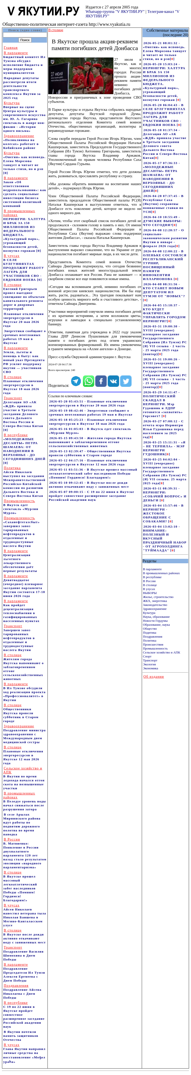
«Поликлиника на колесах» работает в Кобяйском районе (21, 142)
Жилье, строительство (158, 597)
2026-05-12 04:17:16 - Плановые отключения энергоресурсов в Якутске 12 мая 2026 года (88, 462)
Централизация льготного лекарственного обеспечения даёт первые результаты (20, 561)
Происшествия (153, 644)
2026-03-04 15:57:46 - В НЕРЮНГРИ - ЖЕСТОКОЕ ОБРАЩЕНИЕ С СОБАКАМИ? (163, 513)
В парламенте (152, 569)
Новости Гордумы (155, 620)
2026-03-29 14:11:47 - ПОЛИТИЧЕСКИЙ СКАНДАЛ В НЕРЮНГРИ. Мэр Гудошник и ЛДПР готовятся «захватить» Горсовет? (163, 404)
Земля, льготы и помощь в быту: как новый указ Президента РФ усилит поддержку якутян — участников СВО (24, 360)
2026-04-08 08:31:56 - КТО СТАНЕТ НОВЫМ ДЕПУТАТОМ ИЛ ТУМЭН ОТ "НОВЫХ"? (164, 290)
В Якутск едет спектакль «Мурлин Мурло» (20, 507)
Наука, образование (156, 617)
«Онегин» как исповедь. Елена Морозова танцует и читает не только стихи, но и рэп (24, 161)
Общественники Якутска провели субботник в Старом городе (21, 713)
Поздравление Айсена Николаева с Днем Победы (22, 991)
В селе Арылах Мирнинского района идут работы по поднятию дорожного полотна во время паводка (22, 824)
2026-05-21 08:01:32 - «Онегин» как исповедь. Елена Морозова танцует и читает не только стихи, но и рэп (165, 51)
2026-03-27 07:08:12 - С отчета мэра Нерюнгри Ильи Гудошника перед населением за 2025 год (163, 429)
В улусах (149, 589)
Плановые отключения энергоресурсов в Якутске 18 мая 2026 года (23, 385)
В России (149, 581)
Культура (149, 613)
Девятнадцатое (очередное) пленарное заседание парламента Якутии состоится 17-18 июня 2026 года (24, 586)
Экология (149, 664)
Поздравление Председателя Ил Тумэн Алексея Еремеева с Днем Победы (24, 972)
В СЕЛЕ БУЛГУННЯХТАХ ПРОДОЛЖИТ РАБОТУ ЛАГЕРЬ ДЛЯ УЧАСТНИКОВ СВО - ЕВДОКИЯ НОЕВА (23, 268)
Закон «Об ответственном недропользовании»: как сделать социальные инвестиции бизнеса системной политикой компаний (24, 192)
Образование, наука (156, 624)
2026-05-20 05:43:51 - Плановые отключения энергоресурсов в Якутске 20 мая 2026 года (88, 403)
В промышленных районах (161, 573)
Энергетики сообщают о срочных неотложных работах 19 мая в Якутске (24, 337)
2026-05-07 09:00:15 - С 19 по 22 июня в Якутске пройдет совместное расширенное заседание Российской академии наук (91, 496)
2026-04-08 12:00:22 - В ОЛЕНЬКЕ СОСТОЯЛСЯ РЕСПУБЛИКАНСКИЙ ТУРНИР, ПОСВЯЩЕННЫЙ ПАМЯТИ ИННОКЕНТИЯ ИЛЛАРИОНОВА (165, 265)
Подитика (149, 632)
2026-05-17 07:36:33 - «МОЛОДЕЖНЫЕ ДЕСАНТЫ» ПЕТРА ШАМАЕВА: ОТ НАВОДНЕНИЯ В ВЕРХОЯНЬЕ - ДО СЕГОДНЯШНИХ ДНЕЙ (161, 177)
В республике (152, 577)
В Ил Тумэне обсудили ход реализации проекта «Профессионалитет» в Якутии (24, 692)
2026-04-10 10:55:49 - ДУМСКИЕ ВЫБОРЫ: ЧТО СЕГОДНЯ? (162, 221)
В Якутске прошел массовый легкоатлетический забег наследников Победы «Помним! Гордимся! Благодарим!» (20, 886)
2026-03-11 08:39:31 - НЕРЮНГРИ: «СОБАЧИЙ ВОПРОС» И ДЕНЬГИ (165, 494)
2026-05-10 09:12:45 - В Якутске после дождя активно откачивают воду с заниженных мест (89, 484)
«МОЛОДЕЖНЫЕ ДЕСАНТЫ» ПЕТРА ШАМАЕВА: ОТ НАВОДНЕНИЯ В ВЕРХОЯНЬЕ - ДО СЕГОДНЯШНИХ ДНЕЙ (24, 447)
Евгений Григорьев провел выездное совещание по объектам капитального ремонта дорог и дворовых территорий (24, 297)
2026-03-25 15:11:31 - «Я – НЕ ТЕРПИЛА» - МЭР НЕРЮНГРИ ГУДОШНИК (164, 448)
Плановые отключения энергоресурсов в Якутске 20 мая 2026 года (23, 320)
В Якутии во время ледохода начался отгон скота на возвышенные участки (24, 778)
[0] (5, 173)
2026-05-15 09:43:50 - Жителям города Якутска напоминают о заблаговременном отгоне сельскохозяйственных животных (90, 442)
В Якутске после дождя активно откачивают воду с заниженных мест (24, 936)
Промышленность (155, 648)
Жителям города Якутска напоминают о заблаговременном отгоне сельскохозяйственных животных (23, 667)
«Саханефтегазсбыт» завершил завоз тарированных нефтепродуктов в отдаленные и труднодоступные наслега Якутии (21, 532)
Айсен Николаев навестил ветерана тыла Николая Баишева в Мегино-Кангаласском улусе (24, 915)
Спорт (147, 656)
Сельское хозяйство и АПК (161, 652)
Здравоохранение (155, 609)
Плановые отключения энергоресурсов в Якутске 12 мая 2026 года (23, 755)
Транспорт (150, 660)
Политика (149, 640)
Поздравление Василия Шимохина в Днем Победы (23, 953)
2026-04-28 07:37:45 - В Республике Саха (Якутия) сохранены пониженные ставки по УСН (163, 204)
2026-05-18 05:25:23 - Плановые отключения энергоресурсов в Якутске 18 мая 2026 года (88, 421)
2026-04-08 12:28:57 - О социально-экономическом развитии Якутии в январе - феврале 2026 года (165, 238)
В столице (150, 585)
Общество (150, 628)
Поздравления (152, 636)
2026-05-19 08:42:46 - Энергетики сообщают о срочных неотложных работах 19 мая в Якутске (91, 412)
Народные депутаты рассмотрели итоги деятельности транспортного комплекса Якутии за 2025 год (22, 88)
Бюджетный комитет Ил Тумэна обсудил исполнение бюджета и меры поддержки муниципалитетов (24, 63)
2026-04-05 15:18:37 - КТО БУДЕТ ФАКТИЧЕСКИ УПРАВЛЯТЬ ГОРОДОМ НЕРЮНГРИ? (164, 313)
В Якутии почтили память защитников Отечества (20, 1036)
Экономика (150, 668)
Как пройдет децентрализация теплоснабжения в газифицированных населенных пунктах (21, 611)
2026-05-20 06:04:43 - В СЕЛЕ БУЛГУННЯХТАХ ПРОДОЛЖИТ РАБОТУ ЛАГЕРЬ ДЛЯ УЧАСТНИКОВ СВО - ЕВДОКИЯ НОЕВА (164, 115)
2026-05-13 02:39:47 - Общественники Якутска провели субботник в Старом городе (90, 453)
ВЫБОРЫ (150, 593)
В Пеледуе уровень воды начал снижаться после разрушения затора (24, 801)
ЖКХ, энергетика (155, 601)
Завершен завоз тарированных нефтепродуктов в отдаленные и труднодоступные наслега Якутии (19, 638)
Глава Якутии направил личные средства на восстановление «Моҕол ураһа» (24, 1053)
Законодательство (155, 605)
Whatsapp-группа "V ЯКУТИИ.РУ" (115, 11)
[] (172, 59)
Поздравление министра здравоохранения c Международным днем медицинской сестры (24, 734)
